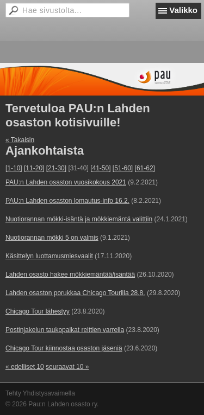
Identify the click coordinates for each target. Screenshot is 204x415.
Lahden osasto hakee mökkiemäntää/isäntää (70, 274)
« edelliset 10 (24, 367)
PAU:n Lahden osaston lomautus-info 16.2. (67, 201)
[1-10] (13, 168)
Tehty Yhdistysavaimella (40, 393)
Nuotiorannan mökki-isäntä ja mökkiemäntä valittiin (78, 219)
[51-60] (123, 168)
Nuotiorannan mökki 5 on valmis (51, 237)
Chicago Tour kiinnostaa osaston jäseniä (63, 348)
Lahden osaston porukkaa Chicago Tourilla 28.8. (75, 293)
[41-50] (100, 168)
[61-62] (145, 168)
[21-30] (56, 168)
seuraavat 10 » (67, 367)
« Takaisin (19, 140)
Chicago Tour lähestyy (37, 311)
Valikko (183, 10)
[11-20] (34, 168)
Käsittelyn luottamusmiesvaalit (49, 256)
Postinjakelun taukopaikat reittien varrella (64, 330)
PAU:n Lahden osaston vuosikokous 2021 (65, 182)
